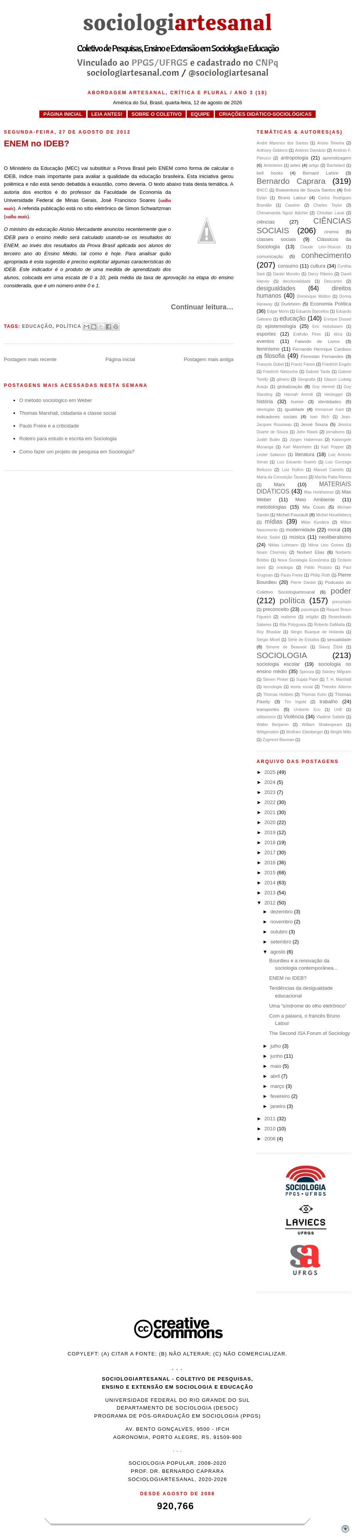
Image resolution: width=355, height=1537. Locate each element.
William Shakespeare (322, 725)
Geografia (307, 379)
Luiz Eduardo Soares (296, 462)
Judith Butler (268, 440)
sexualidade (339, 639)
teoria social (302, 687)
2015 (270, 872)
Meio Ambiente (315, 499)
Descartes (333, 281)
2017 (270, 852)
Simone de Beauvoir (286, 647)
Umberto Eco (307, 709)
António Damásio (310, 150)
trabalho (329, 701)
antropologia (294, 158)
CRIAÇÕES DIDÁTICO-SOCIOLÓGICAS (265, 114)
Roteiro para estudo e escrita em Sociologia (68, 438)
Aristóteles (273, 165)
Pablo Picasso (318, 567)
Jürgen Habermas (306, 440)
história (265, 401)
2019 (270, 832)
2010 (270, 1129)
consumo (288, 266)
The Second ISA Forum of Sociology (309, 1033)
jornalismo (335, 432)
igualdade (294, 409)
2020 (270, 822)
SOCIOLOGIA (282, 655)
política (68, 326)
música (297, 537)
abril (275, 1076)
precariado (341, 602)
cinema (331, 231)
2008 (270, 1139)
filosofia (274, 356)
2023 (270, 792)
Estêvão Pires (307, 334)
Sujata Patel (307, 679)
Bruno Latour (292, 197)
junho (277, 1056)
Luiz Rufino (293, 470)
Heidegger (334, 394)
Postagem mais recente (30, 359)
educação (37, 326)
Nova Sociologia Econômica (303, 560)
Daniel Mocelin (286, 274)
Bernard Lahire (320, 172)
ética (338, 334)
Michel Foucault (292, 514)
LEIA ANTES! (107, 114)
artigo (314, 165)
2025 (270, 772)
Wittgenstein (268, 732)
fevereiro (280, 1096)
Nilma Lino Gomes (326, 545)
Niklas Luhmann (283, 545)
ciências (266, 222)
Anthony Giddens (272, 150)
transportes (268, 709)
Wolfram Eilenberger (304, 732)
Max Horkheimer (319, 492)
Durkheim (291, 303)
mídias (273, 521)
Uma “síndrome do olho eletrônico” (307, 1006)
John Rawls (307, 432)
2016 (270, 862)
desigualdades (276, 288)
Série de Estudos (303, 640)
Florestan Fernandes (322, 356)
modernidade (300, 530)
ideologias (266, 409)
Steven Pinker (276, 679)
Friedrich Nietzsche (280, 372)
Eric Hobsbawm (327, 326)
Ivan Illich (319, 417)
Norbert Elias (311, 552)
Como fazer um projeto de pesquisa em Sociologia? (76, 452)
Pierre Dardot (303, 582)
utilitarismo (266, 717)
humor (297, 401)
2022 (270, 802)
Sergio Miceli (268, 640)
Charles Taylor (327, 205)
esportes (266, 334)
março (278, 1086)
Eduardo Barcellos (312, 311)
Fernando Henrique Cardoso (321, 348)
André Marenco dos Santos (282, 143)
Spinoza (306, 672)
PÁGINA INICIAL (62, 114)
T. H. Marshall (338, 679)
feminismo (268, 349)
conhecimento (326, 255)
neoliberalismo (335, 537)
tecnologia (273, 687)
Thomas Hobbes (278, 694)
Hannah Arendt (298, 394)
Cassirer (292, 205)
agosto (278, 952)
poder (341, 590)
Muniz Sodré (268, 537)
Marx (279, 484)
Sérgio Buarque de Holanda (317, 632)
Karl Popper (332, 447)
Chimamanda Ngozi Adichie (282, 213)
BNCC (262, 190)
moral (334, 530)
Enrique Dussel (337, 319)
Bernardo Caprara (291, 180)
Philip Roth (320, 575)
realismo (288, 617)
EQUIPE (200, 114)
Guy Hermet (323, 387)
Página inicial (120, 359)
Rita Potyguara (292, 625)
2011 (270, 1118)
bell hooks (270, 172)
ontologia (285, 567)
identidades (329, 401)
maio (276, 1066)
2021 (270, 812)
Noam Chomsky (272, 552)
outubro (279, 932)
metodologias (271, 507)
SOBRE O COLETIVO (157, 114)
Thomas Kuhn (314, 694)
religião (312, 617)
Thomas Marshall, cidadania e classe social (67, 413)
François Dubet (270, 364)
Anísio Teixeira (330, 143)
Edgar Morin (278, 311)
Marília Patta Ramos (333, 477)
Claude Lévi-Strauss (320, 247)
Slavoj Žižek (331, 647)
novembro (282, 922)
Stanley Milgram (336, 672)
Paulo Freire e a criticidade (49, 426)
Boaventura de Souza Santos (306, 189)
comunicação (270, 256)
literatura (304, 454)
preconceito (276, 609)
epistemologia (280, 326)
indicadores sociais (277, 416)
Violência (294, 716)
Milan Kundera (315, 522)
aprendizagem (337, 157)
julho (276, 1046)
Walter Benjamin (273, 725)
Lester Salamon (271, 455)
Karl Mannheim (297, 447)
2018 (270, 842)
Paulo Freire (292, 575)
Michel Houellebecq (333, 515)
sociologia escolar (278, 664)
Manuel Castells (329, 470)
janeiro (278, 1106)
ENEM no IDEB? (287, 978)
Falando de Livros (317, 341)
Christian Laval (330, 213)
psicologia (310, 609)
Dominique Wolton (314, 296)
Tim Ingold (295, 702)
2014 (270, 883)
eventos (265, 341)
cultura (317, 266)
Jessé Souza (314, 424)
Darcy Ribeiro (320, 274)
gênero (283, 379)
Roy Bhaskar (269, 632)
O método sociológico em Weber (55, 400)
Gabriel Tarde (318, 372)
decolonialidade (297, 281)
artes (295, 165)
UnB (338, 709)
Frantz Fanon (303, 364)
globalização (289, 386)
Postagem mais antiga (208, 359)
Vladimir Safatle (330, 717)
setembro (281, 942)
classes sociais (276, 239)
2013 (270, 893)
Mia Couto (314, 506)
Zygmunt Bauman (278, 740)
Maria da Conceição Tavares (282, 477)
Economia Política (330, 304)
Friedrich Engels (336, 364)
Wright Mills (340, 732)
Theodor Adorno (336, 687)
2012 (270, 903)
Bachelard (336, 165)
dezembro (282, 911)
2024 (270, 782)
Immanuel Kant (329, 409)
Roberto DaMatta (329, 625)
